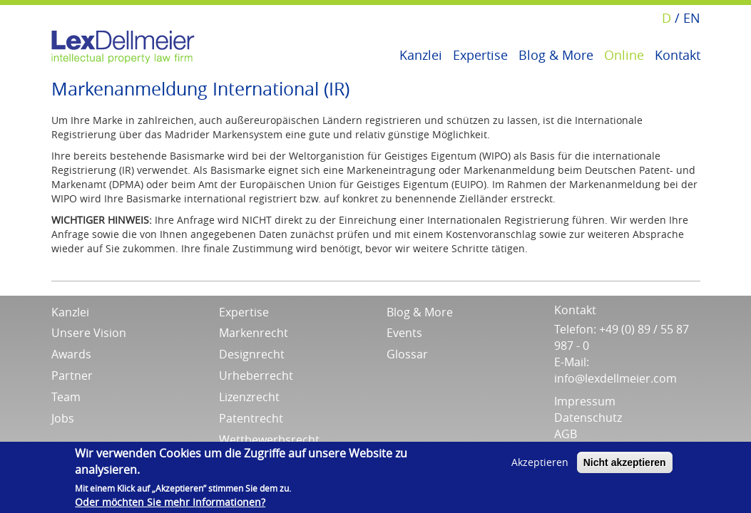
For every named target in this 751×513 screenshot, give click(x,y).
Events (404, 333)
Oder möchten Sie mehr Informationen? (170, 502)
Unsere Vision (88, 333)
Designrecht (252, 354)
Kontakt (677, 53)
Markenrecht (253, 333)
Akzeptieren (539, 462)
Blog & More (555, 53)
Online (624, 53)
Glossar (407, 354)
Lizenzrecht (249, 397)
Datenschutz (588, 417)
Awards (71, 354)
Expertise (480, 53)
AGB (565, 434)
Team (66, 397)
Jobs (62, 418)
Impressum (584, 401)
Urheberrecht (256, 375)
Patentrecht (251, 418)
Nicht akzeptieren (624, 462)
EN (691, 17)
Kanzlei (420, 53)
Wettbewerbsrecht (269, 439)
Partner (72, 375)
